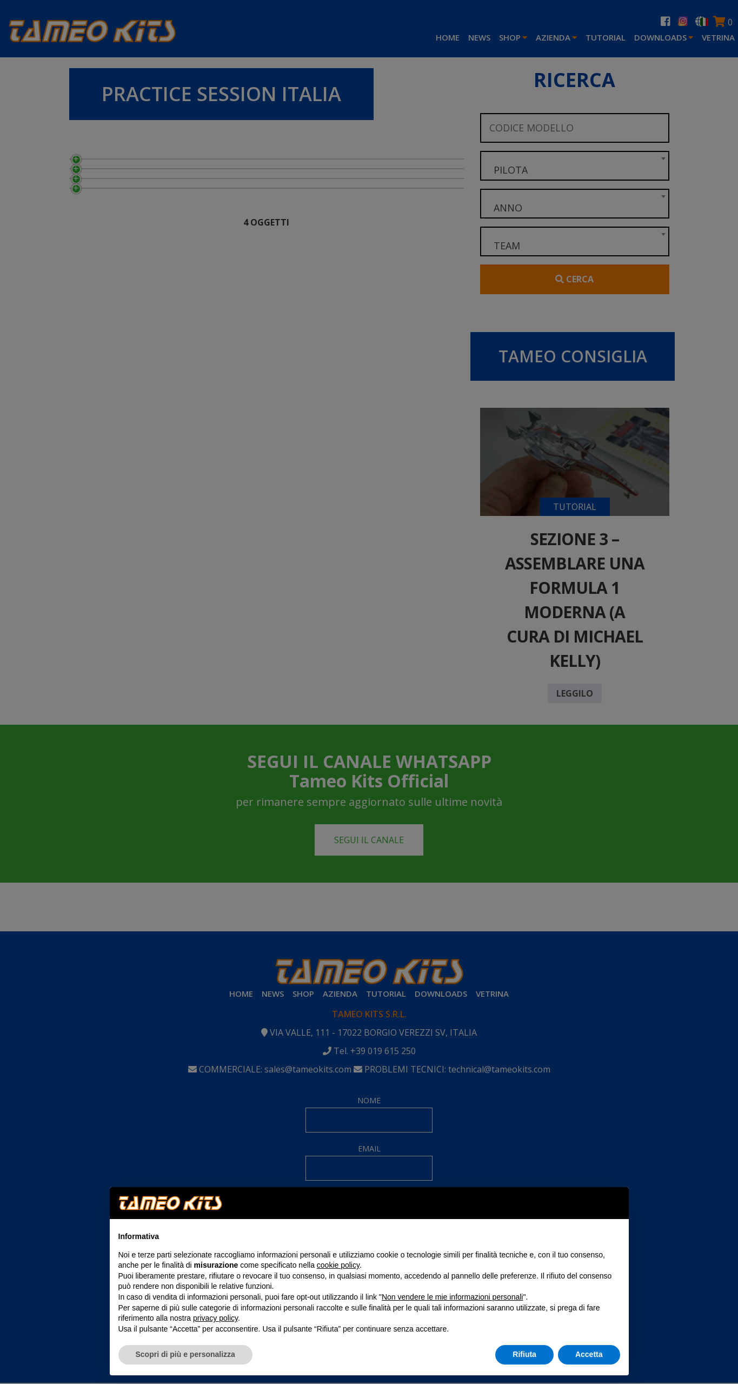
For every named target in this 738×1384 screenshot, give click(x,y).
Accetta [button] (589, 1354)
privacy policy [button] (215, 1318)
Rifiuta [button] (524, 1354)
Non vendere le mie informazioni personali (452, 1297)
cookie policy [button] (338, 1265)
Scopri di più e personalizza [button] (185, 1354)
